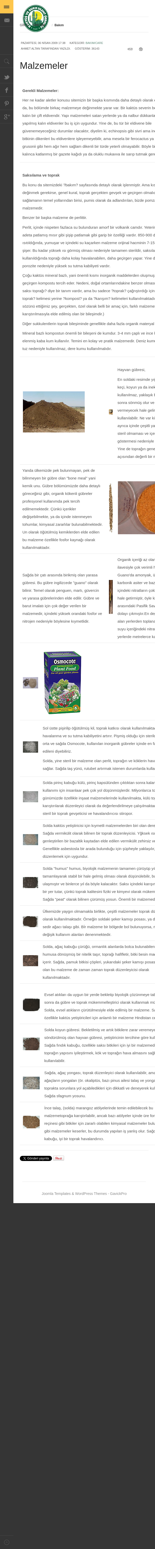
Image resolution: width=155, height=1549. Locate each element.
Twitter (6, 76)
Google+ (6, 116)
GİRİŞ (24, 25)
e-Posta (131, 49)
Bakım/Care (94, 42)
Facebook (6, 90)
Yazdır (142, 49)
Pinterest (6, 103)
